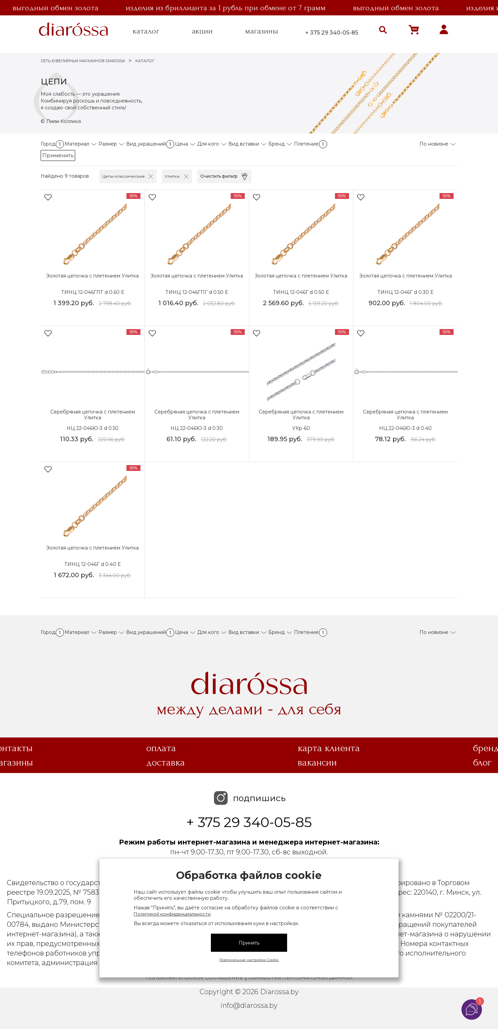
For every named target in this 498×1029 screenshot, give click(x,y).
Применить (57, 155)
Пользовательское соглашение (194, 978)
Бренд (276, 144)
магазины (261, 31)
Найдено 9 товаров (65, 176)
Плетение (310, 144)
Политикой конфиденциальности (172, 914)
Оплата (161, 749)
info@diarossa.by (249, 1006)
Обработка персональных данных (300, 978)
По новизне (433, 144)
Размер (107, 144)
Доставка (165, 763)
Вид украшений (150, 144)
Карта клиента (329, 749)
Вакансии (317, 763)
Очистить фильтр (219, 176)
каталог (146, 31)
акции (202, 31)
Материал (77, 144)
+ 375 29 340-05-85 (331, 32)
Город (52, 144)
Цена (181, 144)
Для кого (208, 144)
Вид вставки (243, 144)
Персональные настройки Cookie (249, 960)
